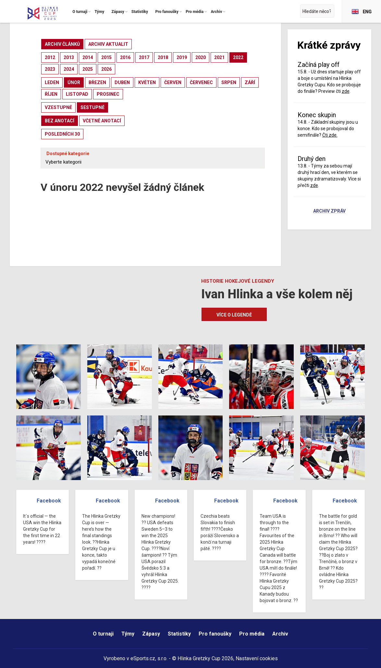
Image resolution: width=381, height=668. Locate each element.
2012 (50, 57)
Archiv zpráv (329, 211)
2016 (125, 57)
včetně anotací (102, 120)
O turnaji (103, 634)
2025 (87, 69)
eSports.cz (142, 658)
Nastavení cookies (257, 658)
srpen (228, 82)
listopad (77, 94)
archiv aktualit (108, 44)
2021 (219, 57)
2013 (69, 57)
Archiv (280, 634)
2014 (87, 57)
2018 (163, 57)
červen (172, 82)
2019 (182, 57)
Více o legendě (234, 314)
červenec (201, 82)
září (250, 82)
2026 (106, 69)
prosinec (108, 94)
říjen (51, 94)
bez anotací (59, 120)
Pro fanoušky (215, 634)
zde (346, 91)
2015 (106, 57)
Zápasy (151, 634)
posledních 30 (62, 134)
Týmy (127, 634)
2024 (69, 69)
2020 (200, 57)
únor (74, 82)
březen (97, 82)
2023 (50, 69)
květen (147, 82)
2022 (238, 57)
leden (52, 82)
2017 (144, 57)
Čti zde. (330, 135)
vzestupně (58, 107)
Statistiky (179, 634)
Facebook (49, 501)
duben (122, 82)
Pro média (251, 634)
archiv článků (62, 44)
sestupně (92, 107)
